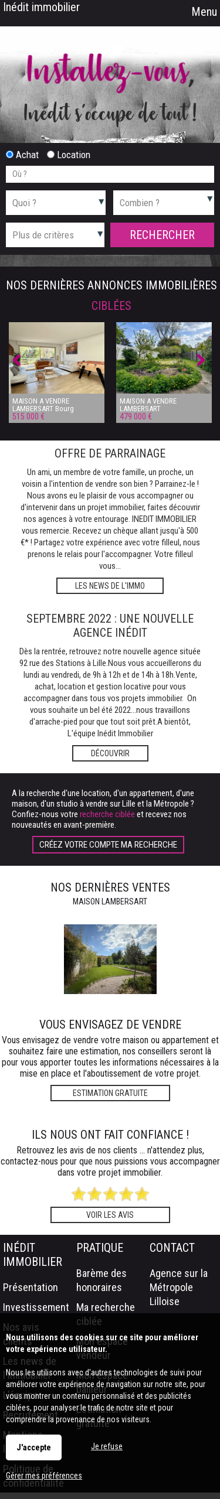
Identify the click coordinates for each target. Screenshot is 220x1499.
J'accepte (33, 1447)
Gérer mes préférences (44, 1475)
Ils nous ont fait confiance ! (110, 1135)
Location (68, 155)
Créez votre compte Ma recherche (108, 844)
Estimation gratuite (110, 1093)
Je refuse (107, 1446)
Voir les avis (110, 1215)
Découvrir (110, 753)
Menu (202, 12)
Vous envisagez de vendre (110, 1024)
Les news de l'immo (110, 585)
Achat (22, 155)
